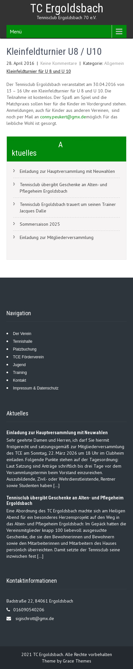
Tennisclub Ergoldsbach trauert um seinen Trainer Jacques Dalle (68, 207)
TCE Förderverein (28, 357)
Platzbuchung (25, 349)
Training (20, 372)
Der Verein (22, 333)
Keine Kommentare (58, 63)
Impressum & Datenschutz (36, 388)
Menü (16, 31)
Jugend (19, 365)
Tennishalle (22, 341)
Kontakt (19, 380)
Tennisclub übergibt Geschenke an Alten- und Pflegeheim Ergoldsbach (63, 188)
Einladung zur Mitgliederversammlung (57, 237)
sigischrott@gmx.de (35, 618)
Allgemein (114, 63)
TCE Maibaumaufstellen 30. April (95, 139)
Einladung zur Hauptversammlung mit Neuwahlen (67, 171)
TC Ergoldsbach (66, 8)
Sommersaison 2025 (40, 224)
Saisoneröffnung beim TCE (32, 139)
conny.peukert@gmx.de (63, 117)
